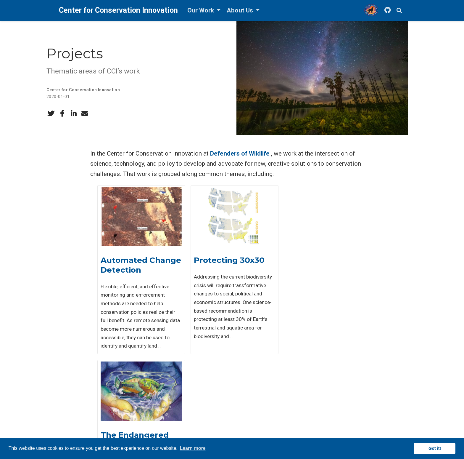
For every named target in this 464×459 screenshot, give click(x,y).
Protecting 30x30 (224, 260)
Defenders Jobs (312, 396)
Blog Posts (189, 427)
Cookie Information (314, 427)
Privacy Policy (309, 419)
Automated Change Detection (138, 265)
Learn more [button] (192, 448)
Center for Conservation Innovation (83, 89)
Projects (186, 404)
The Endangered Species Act (312, 265)
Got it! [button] (434, 448)
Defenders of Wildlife (240, 153)
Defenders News (313, 404)
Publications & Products (202, 396)
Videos (185, 435)
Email (65, 396)
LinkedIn (72, 427)
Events (185, 412)
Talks (183, 419)
